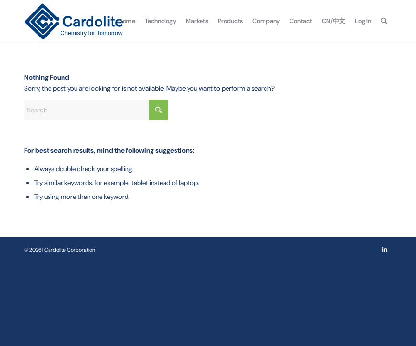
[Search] (384, 21)
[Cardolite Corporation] (74, 21)
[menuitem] (126, 21)
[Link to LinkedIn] (385, 249)
